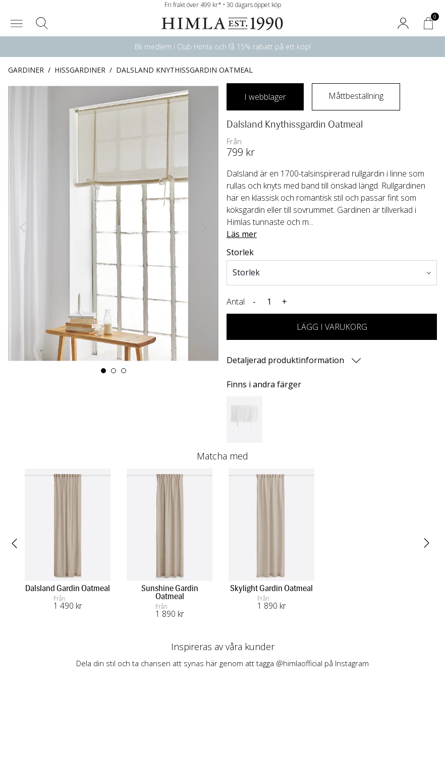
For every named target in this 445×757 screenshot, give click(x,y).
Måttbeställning (355, 95)
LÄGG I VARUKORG (332, 326)
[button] (16, 23)
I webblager (265, 96)
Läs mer (242, 234)
